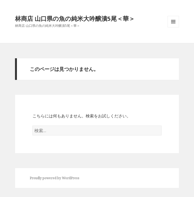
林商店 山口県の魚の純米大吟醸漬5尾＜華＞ (75, 18)
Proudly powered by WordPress (54, 178)
